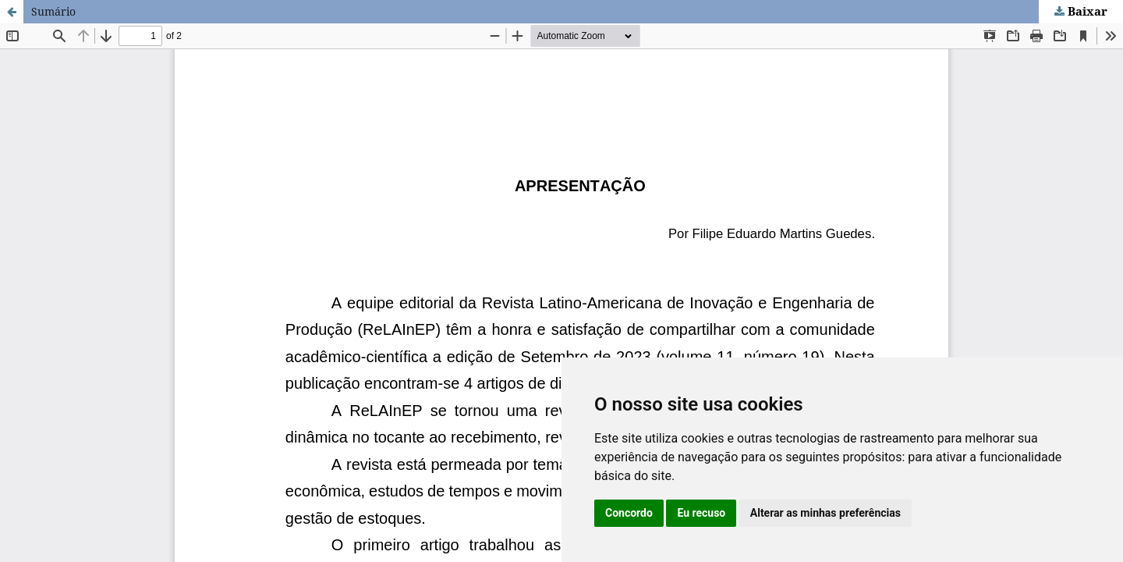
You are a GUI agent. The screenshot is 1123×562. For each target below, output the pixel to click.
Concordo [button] (629, 513)
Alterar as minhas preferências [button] (825, 513)
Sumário (53, 11)
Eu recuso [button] (701, 513)
